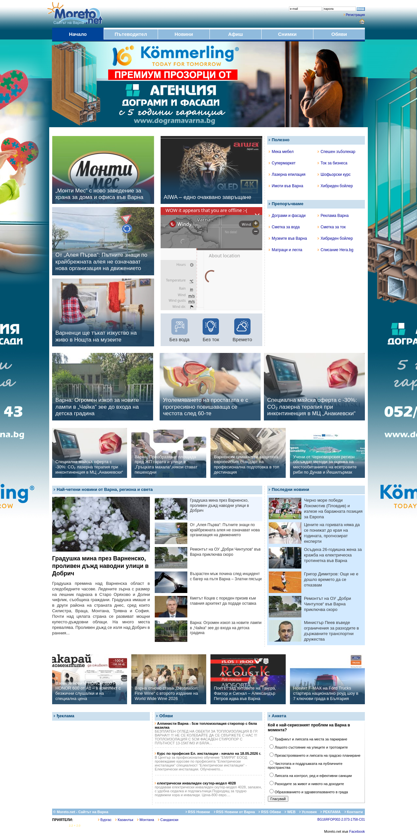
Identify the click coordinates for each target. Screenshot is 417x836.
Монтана (145, 820)
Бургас (104, 820)
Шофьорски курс (334, 174)
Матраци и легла (285, 250)
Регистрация (355, 15)
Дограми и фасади (287, 215)
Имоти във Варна (286, 186)
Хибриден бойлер (335, 186)
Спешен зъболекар (336, 151)
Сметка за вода (284, 227)
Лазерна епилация (287, 174)
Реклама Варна (333, 215)
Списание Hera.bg (335, 250)
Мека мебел (281, 151)
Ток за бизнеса (332, 163)
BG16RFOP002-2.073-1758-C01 (341, 819)
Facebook (357, 831)
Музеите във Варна (288, 238)
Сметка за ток (332, 227)
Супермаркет (282, 163)
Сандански (168, 820)
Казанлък (124, 820)
